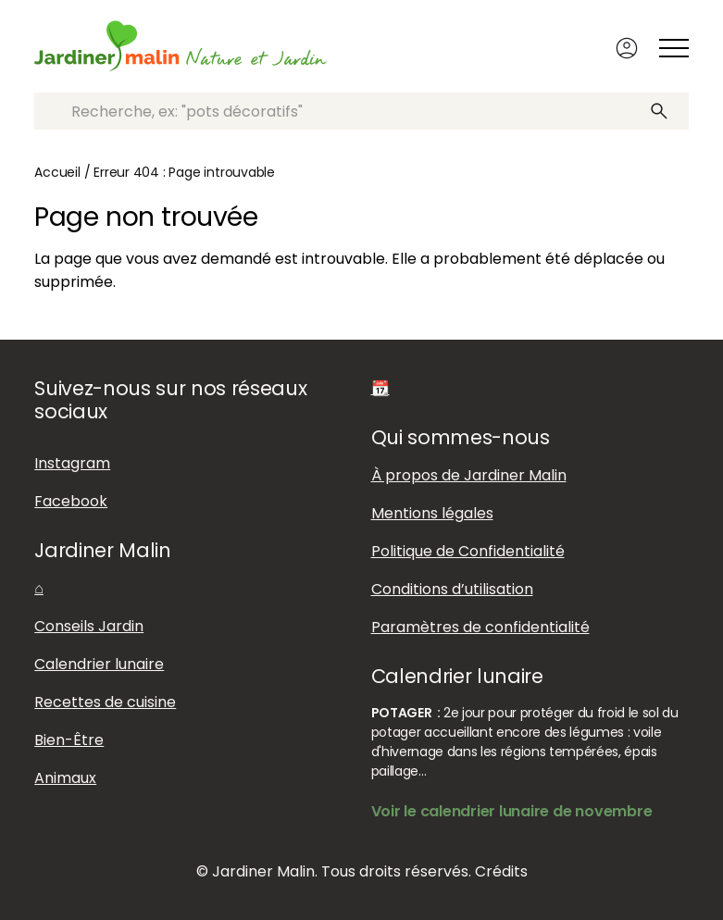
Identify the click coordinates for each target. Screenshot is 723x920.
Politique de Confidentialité (468, 551)
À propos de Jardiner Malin (469, 475)
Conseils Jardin (88, 626)
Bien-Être (69, 740)
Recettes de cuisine (105, 702)
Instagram (72, 463)
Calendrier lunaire (99, 664)
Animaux (65, 778)
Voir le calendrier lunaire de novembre (512, 811)
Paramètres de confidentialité (480, 627)
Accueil (57, 172)
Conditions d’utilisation (452, 589)
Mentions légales (432, 513)
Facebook (70, 501)
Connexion (627, 48)
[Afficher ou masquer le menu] (674, 48)
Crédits (501, 871)
